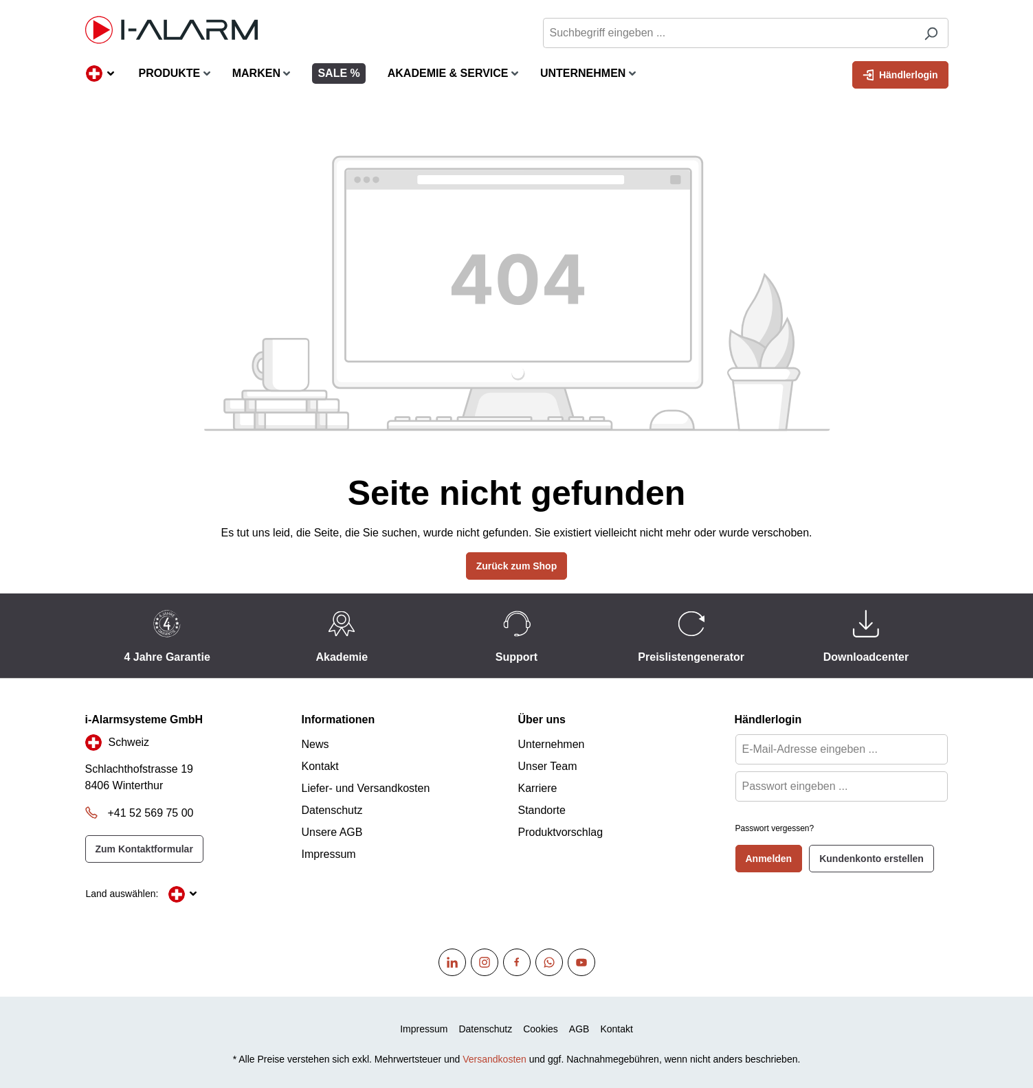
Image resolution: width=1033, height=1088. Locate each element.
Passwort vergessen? (774, 828)
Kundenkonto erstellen (871, 858)
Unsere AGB (332, 832)
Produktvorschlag (560, 832)
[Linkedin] (452, 962)
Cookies (540, 1028)
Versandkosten (494, 1059)
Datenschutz (332, 810)
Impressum (329, 854)
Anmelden (769, 858)
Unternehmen (551, 744)
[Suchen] (930, 33)
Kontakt (320, 766)
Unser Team (547, 766)
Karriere (537, 788)
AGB (579, 1028)
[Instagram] (484, 962)
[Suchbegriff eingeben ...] (728, 33)
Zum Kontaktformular (144, 848)
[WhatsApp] (549, 962)
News (315, 744)
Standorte (542, 810)
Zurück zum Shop (516, 565)
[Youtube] (581, 962)
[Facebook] (517, 962)
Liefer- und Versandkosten (366, 788)
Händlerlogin (900, 73)
